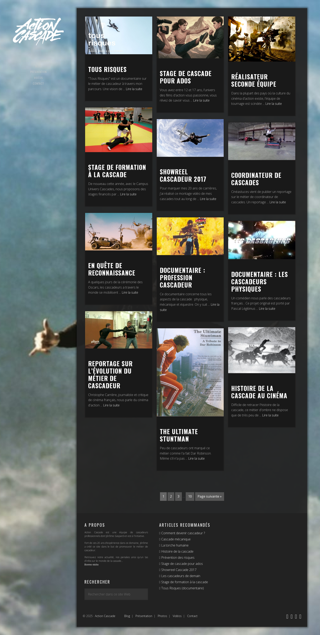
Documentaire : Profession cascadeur (182, 277)
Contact (192, 616)
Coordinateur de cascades (256, 178)
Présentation (144, 616)
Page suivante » (210, 496)
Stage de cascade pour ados (186, 77)
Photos (162, 616)
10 (190, 496)
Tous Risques (107, 69)
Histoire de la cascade (176, 551)
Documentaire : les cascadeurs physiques (259, 281)
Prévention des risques (177, 557)
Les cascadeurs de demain (180, 576)
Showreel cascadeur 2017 (183, 175)
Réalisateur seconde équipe (253, 80)
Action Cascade (38, 31)
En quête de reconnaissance (111, 269)
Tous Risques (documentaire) (182, 588)
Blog (127, 616)
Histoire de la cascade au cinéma (259, 392)
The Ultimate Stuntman (179, 435)
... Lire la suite (132, 89)
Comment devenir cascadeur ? (182, 533)
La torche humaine (174, 545)
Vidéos (177, 616)
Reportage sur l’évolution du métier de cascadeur (110, 374)
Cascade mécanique (175, 539)
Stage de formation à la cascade (117, 171)
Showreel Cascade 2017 (178, 570)
